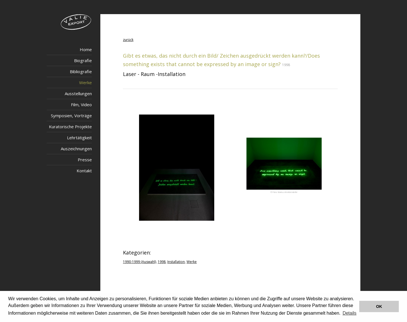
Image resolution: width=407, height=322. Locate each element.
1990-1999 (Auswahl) (139, 261)
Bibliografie (81, 71)
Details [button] (349, 313)
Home (86, 49)
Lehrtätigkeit (79, 137)
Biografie (83, 60)
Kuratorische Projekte (70, 126)
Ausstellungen (78, 93)
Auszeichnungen (76, 148)
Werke (85, 82)
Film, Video (81, 104)
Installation (176, 261)
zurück (128, 39)
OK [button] (379, 306)
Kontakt (84, 170)
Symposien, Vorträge (71, 115)
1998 (162, 261)
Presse (85, 159)
